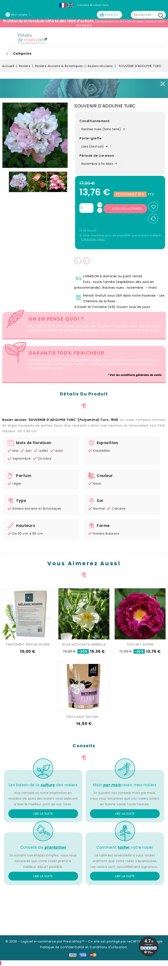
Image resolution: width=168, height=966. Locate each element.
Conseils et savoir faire (92, 5)
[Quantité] (86, 208)
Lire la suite (43, 813)
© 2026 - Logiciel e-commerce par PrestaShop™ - (46, 941)
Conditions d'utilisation (108, 947)
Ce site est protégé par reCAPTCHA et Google (125, 941)
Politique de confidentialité (62, 947)
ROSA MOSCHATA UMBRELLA (84, 644)
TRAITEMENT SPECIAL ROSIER (28, 644)
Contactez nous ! (93, 239)
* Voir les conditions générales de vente (134, 375)
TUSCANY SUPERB (140, 644)
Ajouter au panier (127, 208)
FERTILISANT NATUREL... (83, 717)
